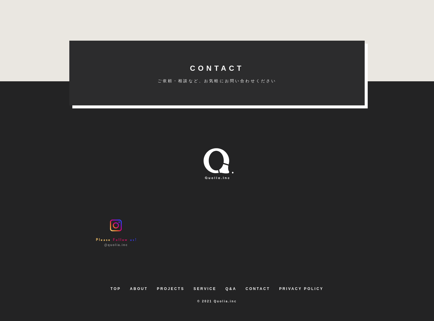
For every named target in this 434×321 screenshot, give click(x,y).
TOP (116, 289)
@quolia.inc (116, 233)
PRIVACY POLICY (301, 289)
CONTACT (217, 73)
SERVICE (204, 289)
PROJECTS (171, 289)
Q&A (231, 289)
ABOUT (139, 289)
